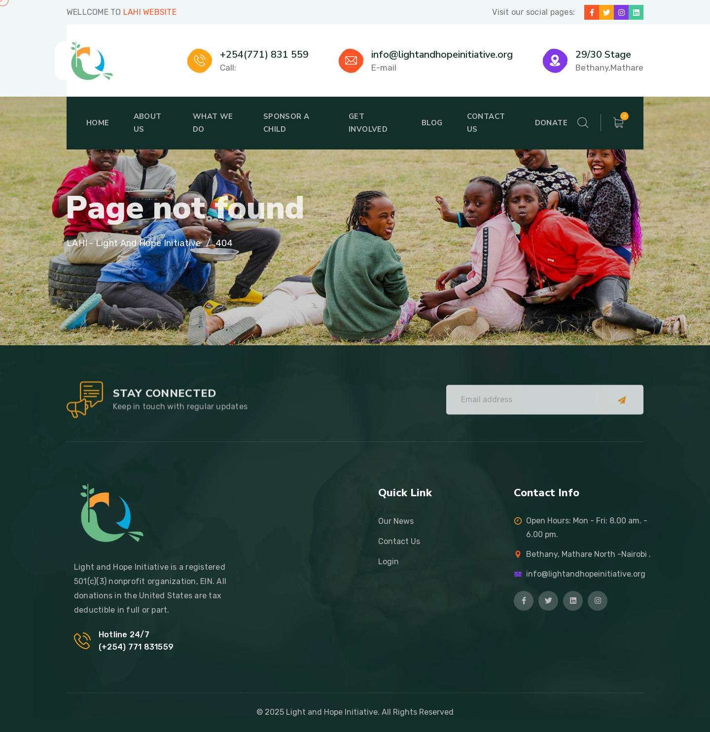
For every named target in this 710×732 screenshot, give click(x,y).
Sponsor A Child (286, 122)
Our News (396, 521)
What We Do (213, 122)
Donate (551, 123)
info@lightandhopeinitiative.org (442, 54)
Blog (432, 123)
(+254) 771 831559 (136, 647)
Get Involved (368, 122)
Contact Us (486, 122)
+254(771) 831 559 (264, 54)
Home (97, 123)
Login (388, 561)
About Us (148, 122)
